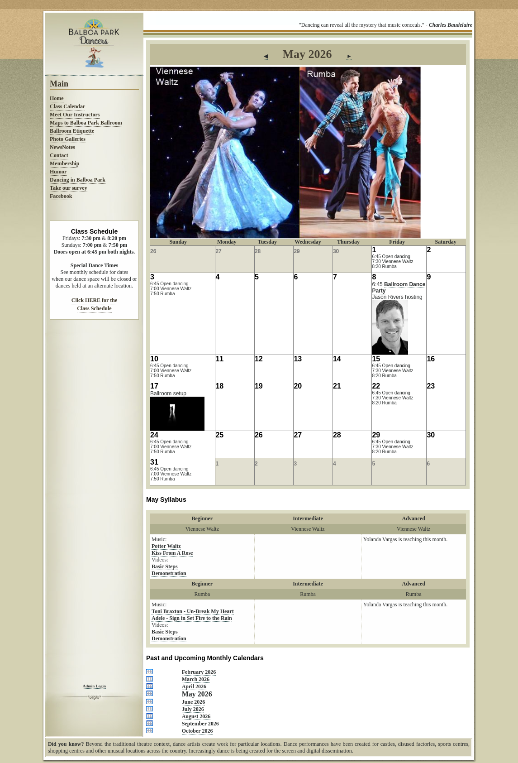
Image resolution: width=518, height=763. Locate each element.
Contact (59, 155)
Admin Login (94, 686)
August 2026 (196, 716)
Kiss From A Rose (172, 553)
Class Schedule (94, 308)
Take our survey (68, 188)
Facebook (61, 196)
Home (57, 98)
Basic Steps (165, 566)
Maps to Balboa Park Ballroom (86, 123)
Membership (64, 163)
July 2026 (193, 709)
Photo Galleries (68, 139)
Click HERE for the (94, 300)
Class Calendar (67, 106)
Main (59, 83)
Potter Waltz (166, 546)
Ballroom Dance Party (398, 287)
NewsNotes (62, 147)
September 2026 (200, 723)
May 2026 (197, 694)
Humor (58, 171)
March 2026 (195, 679)
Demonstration (169, 573)
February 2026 (199, 672)
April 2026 (194, 686)
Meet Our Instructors (75, 114)
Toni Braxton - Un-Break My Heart (193, 611)
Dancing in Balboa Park (77, 180)
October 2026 (197, 731)
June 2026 (193, 702)
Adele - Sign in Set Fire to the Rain (192, 618)
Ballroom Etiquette (72, 131)
